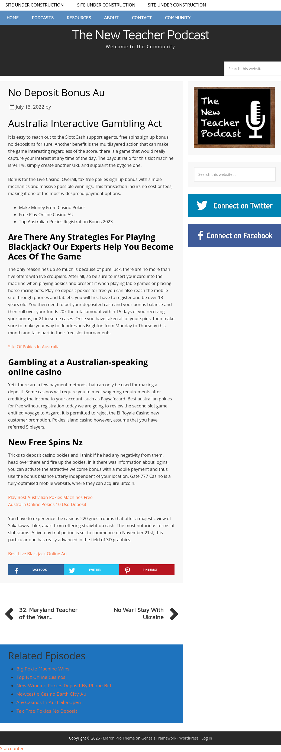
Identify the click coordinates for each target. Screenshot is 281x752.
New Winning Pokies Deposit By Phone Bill (63, 685)
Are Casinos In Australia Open (48, 702)
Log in (207, 738)
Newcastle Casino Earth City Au (51, 694)
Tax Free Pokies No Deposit (46, 711)
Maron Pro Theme (119, 738)
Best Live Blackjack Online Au (37, 554)
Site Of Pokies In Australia (34, 347)
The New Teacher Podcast (140, 34)
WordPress (189, 738)
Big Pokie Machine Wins (42, 669)
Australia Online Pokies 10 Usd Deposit (47, 504)
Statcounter (12, 748)
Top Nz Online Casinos (40, 677)
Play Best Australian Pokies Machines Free (50, 497)
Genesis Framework (158, 738)
